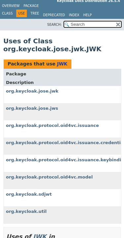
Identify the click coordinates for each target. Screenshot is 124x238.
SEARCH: (54, 24)
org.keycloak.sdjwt (29, 194)
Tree (34, 13)
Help (87, 15)
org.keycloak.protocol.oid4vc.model (49, 177)
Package (31, 6)
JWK (62, 63)
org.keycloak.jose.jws (32, 108)
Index (74, 15)
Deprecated (54, 15)
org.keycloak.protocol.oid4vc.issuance (52, 125)
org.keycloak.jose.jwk (32, 91)
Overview (11, 6)
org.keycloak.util (26, 211)
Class (7, 13)
